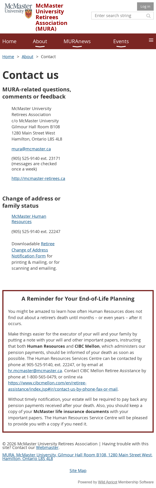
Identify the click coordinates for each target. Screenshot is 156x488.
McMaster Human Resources (29, 218)
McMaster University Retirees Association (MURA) (51, 17)
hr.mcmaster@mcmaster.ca (35, 370)
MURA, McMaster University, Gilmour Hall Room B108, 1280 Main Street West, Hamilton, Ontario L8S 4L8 (77, 456)
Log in (145, 6)
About (27, 56)
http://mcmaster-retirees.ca (38, 178)
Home (8, 56)
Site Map (78, 470)
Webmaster (47, 447)
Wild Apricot (107, 482)
